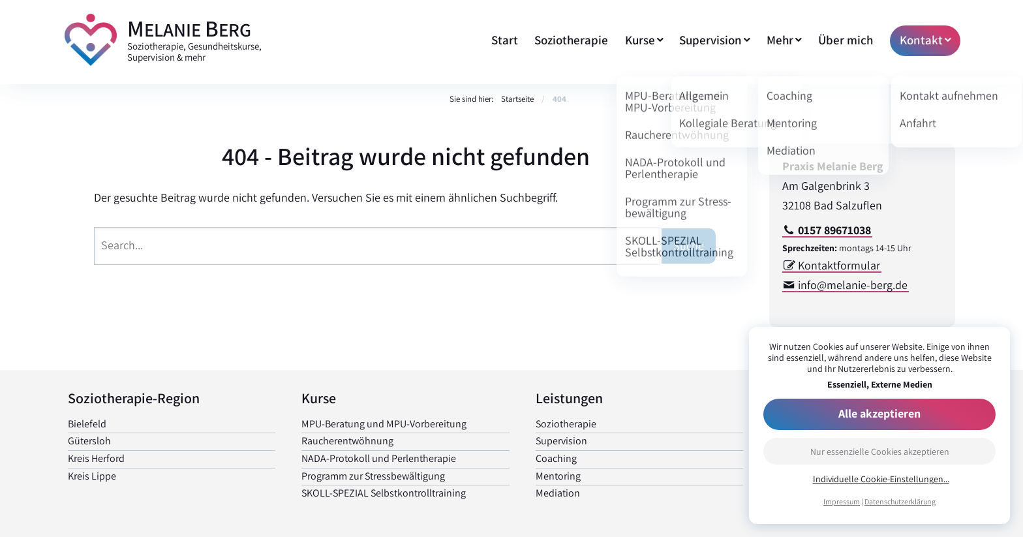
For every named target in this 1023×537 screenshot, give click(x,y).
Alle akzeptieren (879, 413)
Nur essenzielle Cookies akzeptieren (879, 451)
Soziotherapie (566, 424)
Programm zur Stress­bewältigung (373, 476)
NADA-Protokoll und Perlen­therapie (378, 458)
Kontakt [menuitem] (921, 40)
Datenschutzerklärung (900, 501)
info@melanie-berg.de (853, 284)
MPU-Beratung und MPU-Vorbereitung (383, 424)
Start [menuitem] (504, 40)
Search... (122, 245)
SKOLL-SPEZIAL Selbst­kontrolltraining (383, 493)
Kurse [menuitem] (640, 40)
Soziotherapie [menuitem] (571, 40)
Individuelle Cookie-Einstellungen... (881, 479)
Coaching (556, 458)
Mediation (558, 493)
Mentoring (558, 476)
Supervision (561, 441)
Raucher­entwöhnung (347, 441)
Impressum (841, 501)
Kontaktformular (839, 265)
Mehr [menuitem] (780, 40)
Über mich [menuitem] (845, 40)
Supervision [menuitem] (710, 40)
